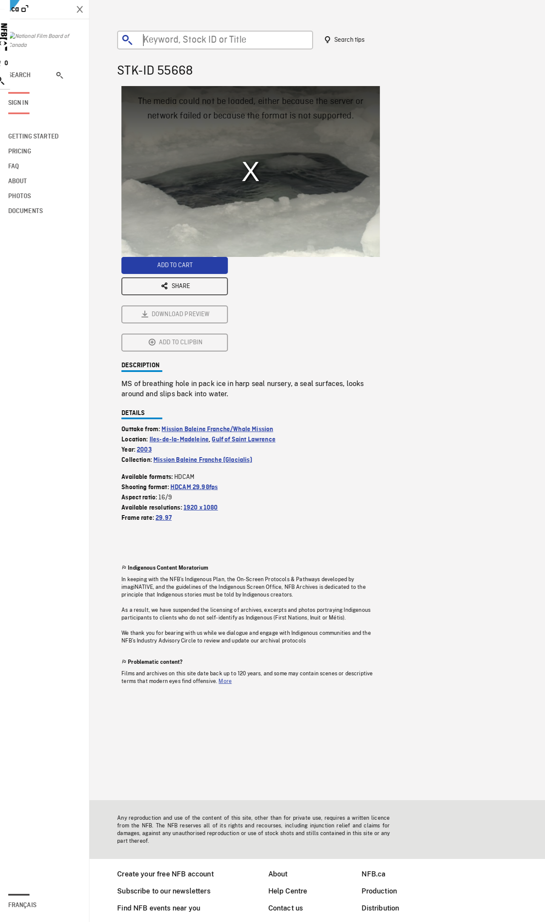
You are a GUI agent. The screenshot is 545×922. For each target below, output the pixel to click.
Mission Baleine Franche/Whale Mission (222, 334)
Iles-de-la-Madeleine (184, 345)
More (230, 587)
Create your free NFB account (171, 874)
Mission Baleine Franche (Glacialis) (208, 365)
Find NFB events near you (164, 908)
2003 (149, 355)
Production (384, 891)
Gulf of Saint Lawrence (249, 345)
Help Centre (293, 891)
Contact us (291, 908)
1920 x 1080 (206, 413)
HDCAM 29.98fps (199, 392)
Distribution (385, 908)
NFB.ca (379, 874)
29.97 (169, 423)
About (283, 874)
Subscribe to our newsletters (169, 891)
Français (33, 905)
